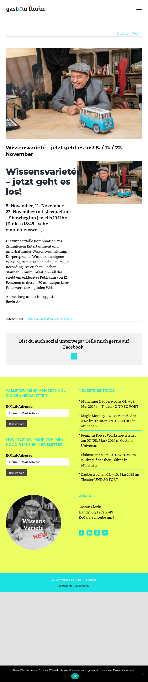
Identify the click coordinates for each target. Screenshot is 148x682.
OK (75, 676)
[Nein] (143, 674)
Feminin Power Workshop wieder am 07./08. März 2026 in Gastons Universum (108, 440)
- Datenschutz (81, 585)
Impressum (65, 585)
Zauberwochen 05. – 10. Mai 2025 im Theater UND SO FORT (110, 477)
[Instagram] (97, 533)
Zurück (123, 33)
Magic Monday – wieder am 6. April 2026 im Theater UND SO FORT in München (110, 421)
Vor (136, 33)
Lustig (57, 319)
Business (32, 319)
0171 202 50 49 (102, 512)
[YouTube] (105, 533)
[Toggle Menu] (139, 9)
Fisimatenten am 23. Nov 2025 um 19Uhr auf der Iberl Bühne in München (108, 460)
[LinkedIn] (89, 533)
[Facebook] (81, 533)
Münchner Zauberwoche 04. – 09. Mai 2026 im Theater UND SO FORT (110, 404)
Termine (67, 319)
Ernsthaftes (45, 319)
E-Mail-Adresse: (37, 410)
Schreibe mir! (103, 517)
